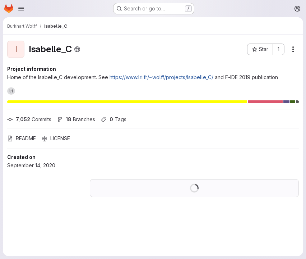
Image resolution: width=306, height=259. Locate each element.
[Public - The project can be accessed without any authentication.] (77, 49)
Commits (29, 119)
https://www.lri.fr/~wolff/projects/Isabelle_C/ (161, 77)
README (21, 138)
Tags (113, 119)
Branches (76, 119)
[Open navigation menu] (21, 8)
